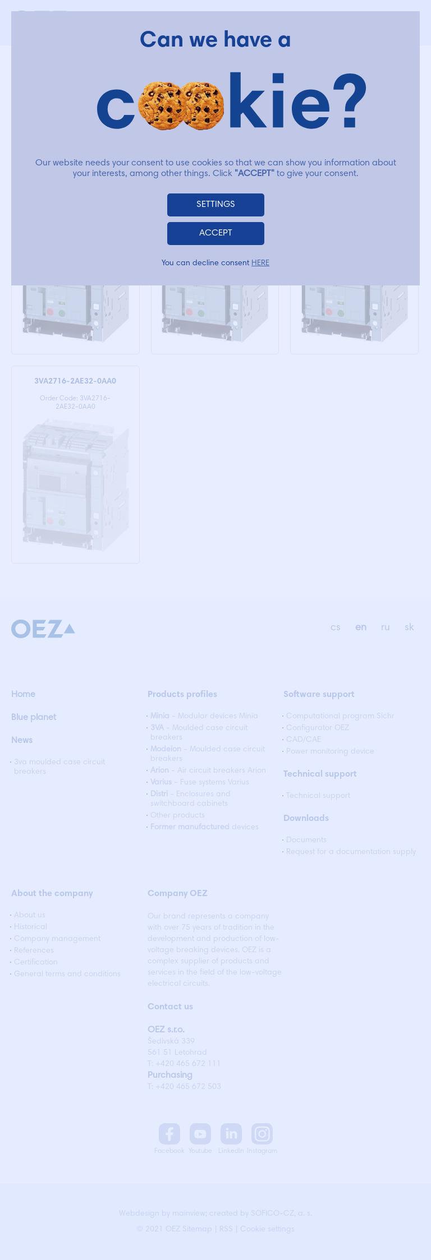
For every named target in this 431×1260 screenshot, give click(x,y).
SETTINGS (215, 204)
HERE (260, 263)
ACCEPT (215, 233)
